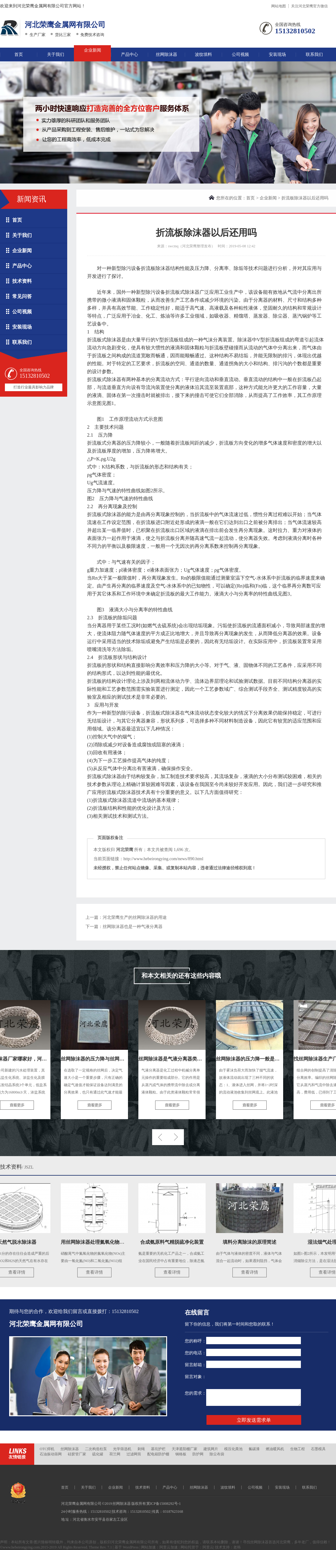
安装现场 (277, 54)
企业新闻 (92, 50)
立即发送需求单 (254, 1420)
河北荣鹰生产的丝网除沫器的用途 (135, 917)
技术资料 (22, 281)
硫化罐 (97, 1454)
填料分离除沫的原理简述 (251, 1242)
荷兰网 (114, 1454)
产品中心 (129, 54)
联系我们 (314, 54)
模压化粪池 (233, 1449)
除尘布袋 (217, 1454)
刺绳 (141, 1449)
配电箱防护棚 (158, 1454)
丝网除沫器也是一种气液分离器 (133, 926)
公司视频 (240, 54)
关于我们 (55, 54)
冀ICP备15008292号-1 (163, 1503)
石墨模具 (318, 1449)
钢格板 (180, 1454)
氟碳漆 (254, 1449)
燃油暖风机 (275, 1449)
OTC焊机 (47, 1449)
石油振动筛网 (51, 1454)
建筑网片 (210, 1449)
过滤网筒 (133, 1454)
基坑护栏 (158, 1449)
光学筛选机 (122, 1449)
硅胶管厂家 (77, 1454)
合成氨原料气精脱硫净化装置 (173, 1242)
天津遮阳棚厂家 (184, 1449)
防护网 (197, 1454)
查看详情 (18, 1272)
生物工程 (297, 1449)
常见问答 (22, 296)
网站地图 (278, 6)
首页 (18, 54)
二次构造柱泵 (96, 1449)
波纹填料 (203, 54)
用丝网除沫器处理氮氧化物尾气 (96, 1242)
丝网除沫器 (166, 54)
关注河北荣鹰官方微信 (309, 6)
